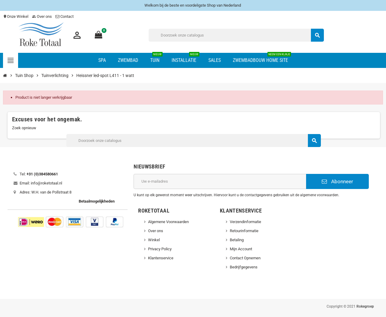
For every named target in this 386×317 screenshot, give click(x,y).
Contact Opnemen (245, 258)
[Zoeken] (236, 35)
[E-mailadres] (220, 181)
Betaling (237, 240)
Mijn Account (241, 249)
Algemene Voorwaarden (168, 221)
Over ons (42, 16)
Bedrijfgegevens (244, 267)
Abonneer (337, 181)
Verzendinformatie (245, 221)
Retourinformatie (244, 231)
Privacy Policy (160, 249)
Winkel (154, 240)
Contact (64, 16)
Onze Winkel (15, 16)
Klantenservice (160, 258)
